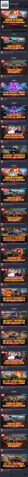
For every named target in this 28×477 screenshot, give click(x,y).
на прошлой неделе (23, 168)
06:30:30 (25, 344)
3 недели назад (24, 394)
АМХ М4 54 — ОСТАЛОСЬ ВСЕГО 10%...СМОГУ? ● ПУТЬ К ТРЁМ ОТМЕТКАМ (15, 326)
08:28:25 (25, 222)
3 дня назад (24, 83)
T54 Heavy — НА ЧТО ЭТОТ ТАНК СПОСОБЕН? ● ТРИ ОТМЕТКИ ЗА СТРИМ (14, 161)
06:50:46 (25, 262)
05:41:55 (25, 324)
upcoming (25, 24)
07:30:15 (25, 385)
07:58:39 (25, 96)
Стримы (17, 6)
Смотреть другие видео (8, 27)
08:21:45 (25, 119)
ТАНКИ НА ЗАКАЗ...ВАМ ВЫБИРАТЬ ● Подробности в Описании (13, 223)
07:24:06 (25, 365)
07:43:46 (25, 282)
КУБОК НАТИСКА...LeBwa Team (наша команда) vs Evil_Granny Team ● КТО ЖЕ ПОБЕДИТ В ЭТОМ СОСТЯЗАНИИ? (14, 121)
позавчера (24, 60)
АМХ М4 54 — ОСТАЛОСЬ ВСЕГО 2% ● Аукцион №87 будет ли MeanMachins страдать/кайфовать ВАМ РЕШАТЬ (13, 304)
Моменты (22, 6)
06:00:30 (25, 159)
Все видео (12, 6)
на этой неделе (24, 105)
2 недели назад (24, 311)
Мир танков (6, 26)
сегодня (25, 25)
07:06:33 (25, 181)
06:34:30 (25, 242)
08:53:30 (25, 139)
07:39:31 (25, 50)
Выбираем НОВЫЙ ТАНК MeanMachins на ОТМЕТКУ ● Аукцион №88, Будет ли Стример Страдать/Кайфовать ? (14, 184)
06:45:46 (25, 302)
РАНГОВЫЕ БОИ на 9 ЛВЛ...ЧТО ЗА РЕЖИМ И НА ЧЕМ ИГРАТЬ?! (13, 263)
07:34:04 (25, 427)
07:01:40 (25, 407)
